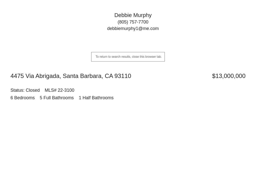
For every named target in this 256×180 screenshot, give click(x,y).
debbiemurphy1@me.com (133, 28)
